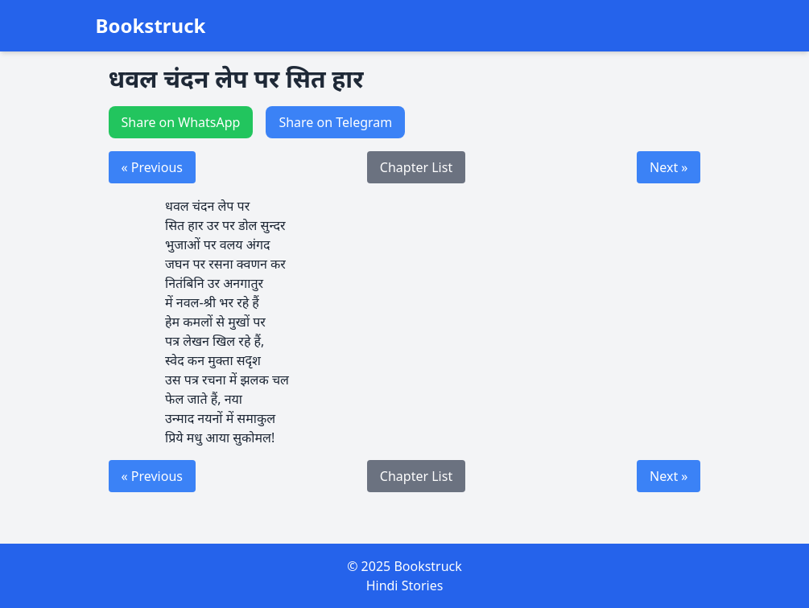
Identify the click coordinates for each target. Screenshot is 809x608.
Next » (668, 167)
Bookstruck (151, 26)
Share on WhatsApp (181, 122)
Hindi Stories (405, 585)
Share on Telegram (335, 122)
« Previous (152, 167)
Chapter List (416, 167)
